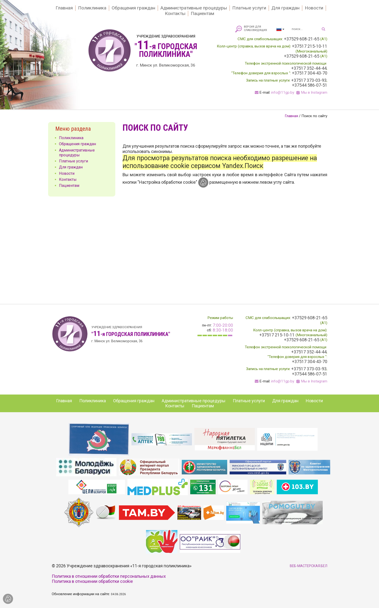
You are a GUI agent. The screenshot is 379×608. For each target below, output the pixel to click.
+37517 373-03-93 (309, 80)
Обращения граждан (133, 8)
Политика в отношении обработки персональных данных (109, 576)
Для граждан (285, 8)
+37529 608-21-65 (301, 39)
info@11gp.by (282, 92)
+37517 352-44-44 (309, 68)
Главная (64, 8)
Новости (314, 8)
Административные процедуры (193, 8)
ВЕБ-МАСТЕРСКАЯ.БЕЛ (308, 566)
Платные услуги (249, 8)
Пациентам (202, 13)
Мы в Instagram (314, 92)
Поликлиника (92, 8)
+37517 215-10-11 (309, 46)
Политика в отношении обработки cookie (92, 581)
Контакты (175, 13)
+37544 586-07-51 (309, 85)
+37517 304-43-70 (309, 73)
